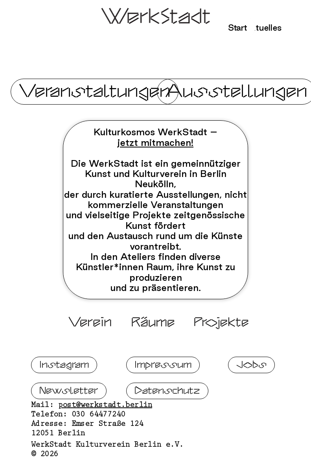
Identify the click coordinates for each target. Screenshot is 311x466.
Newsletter (68, 393)
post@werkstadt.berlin (105, 408)
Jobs (251, 367)
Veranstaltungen (94, 91)
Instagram (64, 367)
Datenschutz (167, 393)
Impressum (162, 367)
